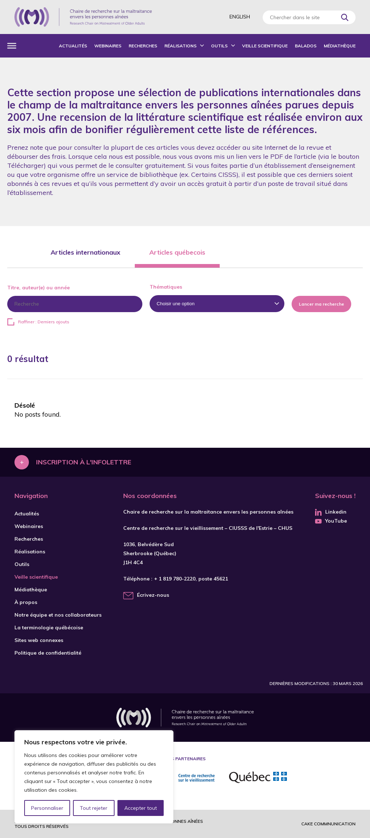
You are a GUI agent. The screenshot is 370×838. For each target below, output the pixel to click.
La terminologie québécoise (48, 627)
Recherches (143, 45)
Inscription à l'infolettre (83, 462)
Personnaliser (47, 808)
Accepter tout (140, 808)
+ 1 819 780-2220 (174, 578)
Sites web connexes (38, 640)
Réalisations (180, 45)
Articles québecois (177, 252)
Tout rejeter (93, 808)
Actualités (73, 45)
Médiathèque (340, 45)
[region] (93, 777)
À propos (25, 602)
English (239, 16)
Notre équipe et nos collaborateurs (58, 615)
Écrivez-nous (153, 595)
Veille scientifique (265, 45)
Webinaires (107, 45)
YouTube (331, 521)
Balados (306, 45)
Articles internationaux (85, 252)
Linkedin (331, 512)
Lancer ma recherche (321, 304)
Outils (219, 45)
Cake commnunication (328, 823)
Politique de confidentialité (47, 653)
